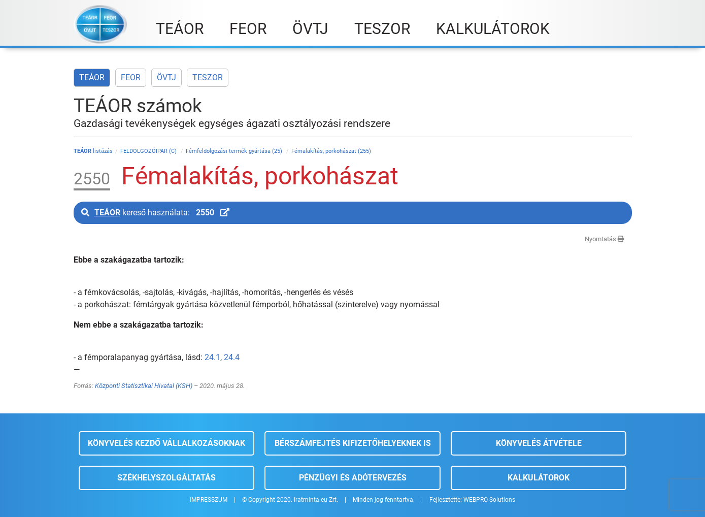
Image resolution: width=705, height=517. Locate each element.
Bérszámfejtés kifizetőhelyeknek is (353, 443)
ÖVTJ (166, 77)
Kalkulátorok (538, 477)
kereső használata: (155, 212)
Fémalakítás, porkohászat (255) (331, 151)
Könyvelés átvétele (539, 443)
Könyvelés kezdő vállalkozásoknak (166, 443)
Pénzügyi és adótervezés (353, 477)
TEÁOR (92, 77)
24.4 (232, 357)
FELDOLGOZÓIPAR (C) (149, 151)
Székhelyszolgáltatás (166, 477)
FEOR (131, 77)
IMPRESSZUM (208, 499)
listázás (93, 151)
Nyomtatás (604, 239)
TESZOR (207, 77)
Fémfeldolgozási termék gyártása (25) (235, 151)
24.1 (212, 357)
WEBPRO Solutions (489, 499)
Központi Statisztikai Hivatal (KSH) (143, 386)
